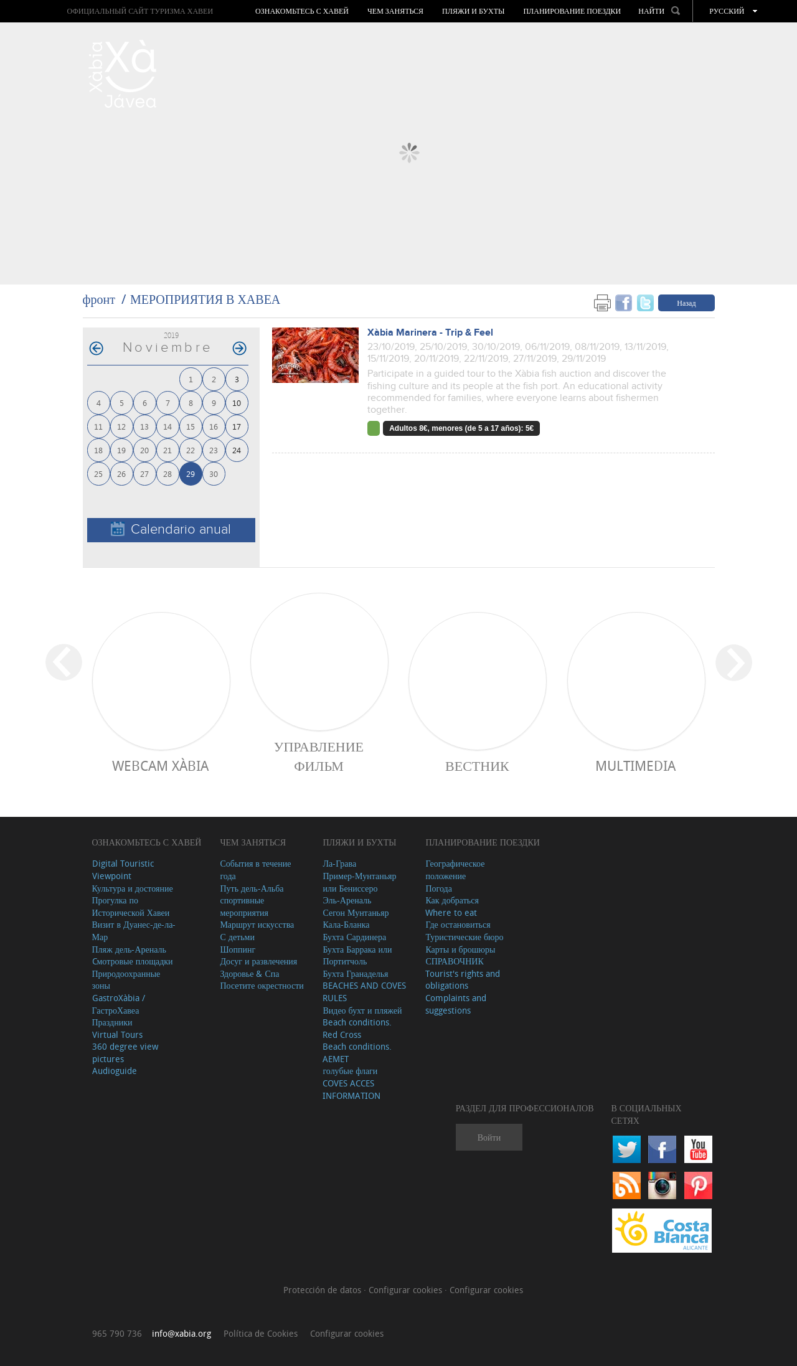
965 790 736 (117, 1333)
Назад (686, 303)
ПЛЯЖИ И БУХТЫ (473, 11)
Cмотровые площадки (132, 961)
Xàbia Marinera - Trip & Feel (430, 333)
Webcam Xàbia (160, 765)
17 (236, 426)
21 (167, 450)
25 (98, 473)
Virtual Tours (117, 1034)
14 (167, 426)
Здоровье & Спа (249, 973)
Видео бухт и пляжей (362, 1010)
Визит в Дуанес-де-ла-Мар (134, 930)
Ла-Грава (339, 863)
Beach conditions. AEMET (357, 1052)
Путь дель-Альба (251, 888)
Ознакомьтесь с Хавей (302, 11)
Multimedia (635, 765)
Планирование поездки (572, 11)
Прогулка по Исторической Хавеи (131, 906)
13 (144, 426)
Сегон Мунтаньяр (356, 912)
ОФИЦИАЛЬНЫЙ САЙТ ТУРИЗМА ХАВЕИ (140, 11)
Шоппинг (237, 949)
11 (98, 426)
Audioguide (114, 1070)
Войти (489, 1137)
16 (213, 426)
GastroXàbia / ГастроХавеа (118, 1004)
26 (121, 473)
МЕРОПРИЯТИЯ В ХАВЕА (205, 299)
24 (236, 450)
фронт (99, 299)
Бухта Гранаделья (355, 973)
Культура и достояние (132, 888)
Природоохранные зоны (126, 980)
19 (121, 450)
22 (190, 450)
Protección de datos (323, 1290)
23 (213, 450)
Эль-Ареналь (347, 900)
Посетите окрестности (261, 985)
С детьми (237, 937)
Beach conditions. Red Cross (357, 1028)
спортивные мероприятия (244, 906)
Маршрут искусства (257, 924)
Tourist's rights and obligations (462, 980)
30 (213, 473)
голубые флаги (350, 1070)
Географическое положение (454, 869)
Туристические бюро (464, 937)
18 (98, 450)
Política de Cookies (261, 1333)
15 (190, 426)
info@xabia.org (181, 1333)
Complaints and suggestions (455, 1004)
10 (236, 402)
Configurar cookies (407, 1290)
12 (121, 426)
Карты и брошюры (460, 949)
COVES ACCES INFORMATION (351, 1089)
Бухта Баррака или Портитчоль (357, 955)
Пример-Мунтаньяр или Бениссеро (359, 882)
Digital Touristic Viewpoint (123, 869)
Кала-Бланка (346, 924)
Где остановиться (457, 924)
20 (144, 450)
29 (190, 473)
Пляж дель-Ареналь (129, 949)
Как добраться (451, 900)
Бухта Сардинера (354, 937)
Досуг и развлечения (258, 961)
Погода (438, 888)
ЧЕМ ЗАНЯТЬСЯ (395, 11)
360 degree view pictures (125, 1052)
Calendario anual (171, 529)
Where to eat (451, 912)
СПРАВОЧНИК (454, 961)
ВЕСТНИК (477, 765)
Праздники (112, 1022)
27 (144, 473)
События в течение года (255, 869)
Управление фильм (319, 756)
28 (167, 473)
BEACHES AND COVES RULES (364, 991)
